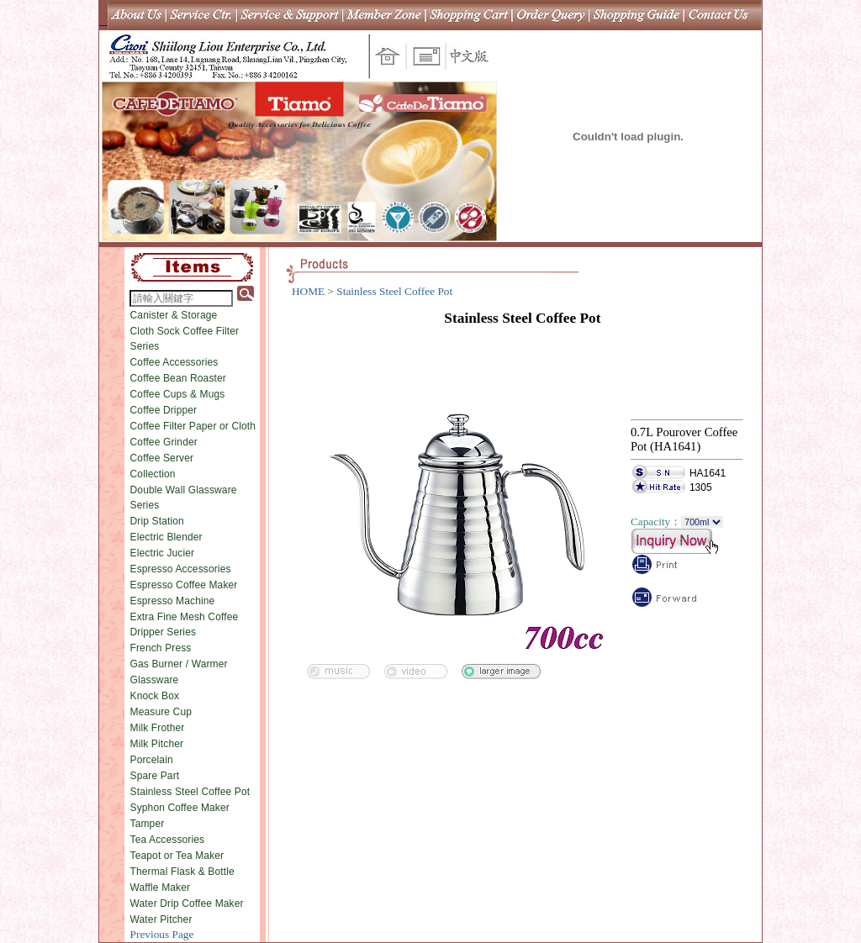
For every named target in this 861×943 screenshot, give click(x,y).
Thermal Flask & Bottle (182, 871)
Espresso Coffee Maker (184, 585)
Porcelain (151, 760)
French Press (161, 648)
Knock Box (155, 696)
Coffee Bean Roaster (178, 378)
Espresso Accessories (180, 569)
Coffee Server (162, 458)
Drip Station (157, 521)
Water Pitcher (161, 919)
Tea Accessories (167, 840)
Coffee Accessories (174, 362)
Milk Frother (157, 728)
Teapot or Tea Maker (177, 855)
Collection (153, 474)
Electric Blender (166, 537)
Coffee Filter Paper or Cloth (193, 426)
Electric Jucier (162, 553)
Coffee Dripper (164, 410)
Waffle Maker (160, 887)
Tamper (147, 824)
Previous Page (162, 934)
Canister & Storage (174, 315)
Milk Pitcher (157, 744)
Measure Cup (161, 712)
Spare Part (155, 776)
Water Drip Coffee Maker (187, 903)
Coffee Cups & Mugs (177, 394)
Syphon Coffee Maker (180, 808)
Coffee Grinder (164, 442)
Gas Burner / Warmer (179, 664)
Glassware (154, 680)
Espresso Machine (172, 601)
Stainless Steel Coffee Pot (190, 792)
